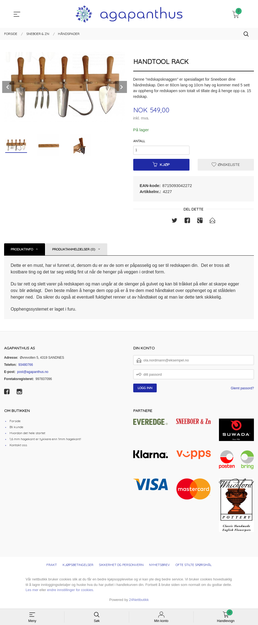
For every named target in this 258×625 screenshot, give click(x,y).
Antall (139, 141)
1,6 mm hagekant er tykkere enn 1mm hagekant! (45, 441)
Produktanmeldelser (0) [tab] (73, 251)
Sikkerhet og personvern (121, 567)
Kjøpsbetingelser (78, 567)
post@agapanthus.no (32, 373)
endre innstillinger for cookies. (70, 592)
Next (121, 87)
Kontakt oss (18, 447)
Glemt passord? (242, 390)
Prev (8, 87)
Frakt (51, 567)
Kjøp (161, 165)
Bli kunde (16, 429)
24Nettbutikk (139, 601)
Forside (15, 422)
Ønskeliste (226, 165)
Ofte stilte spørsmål (194, 567)
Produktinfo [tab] (22, 251)
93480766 (25, 366)
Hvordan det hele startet (27, 435)
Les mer (32, 592)
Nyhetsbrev (159, 567)
